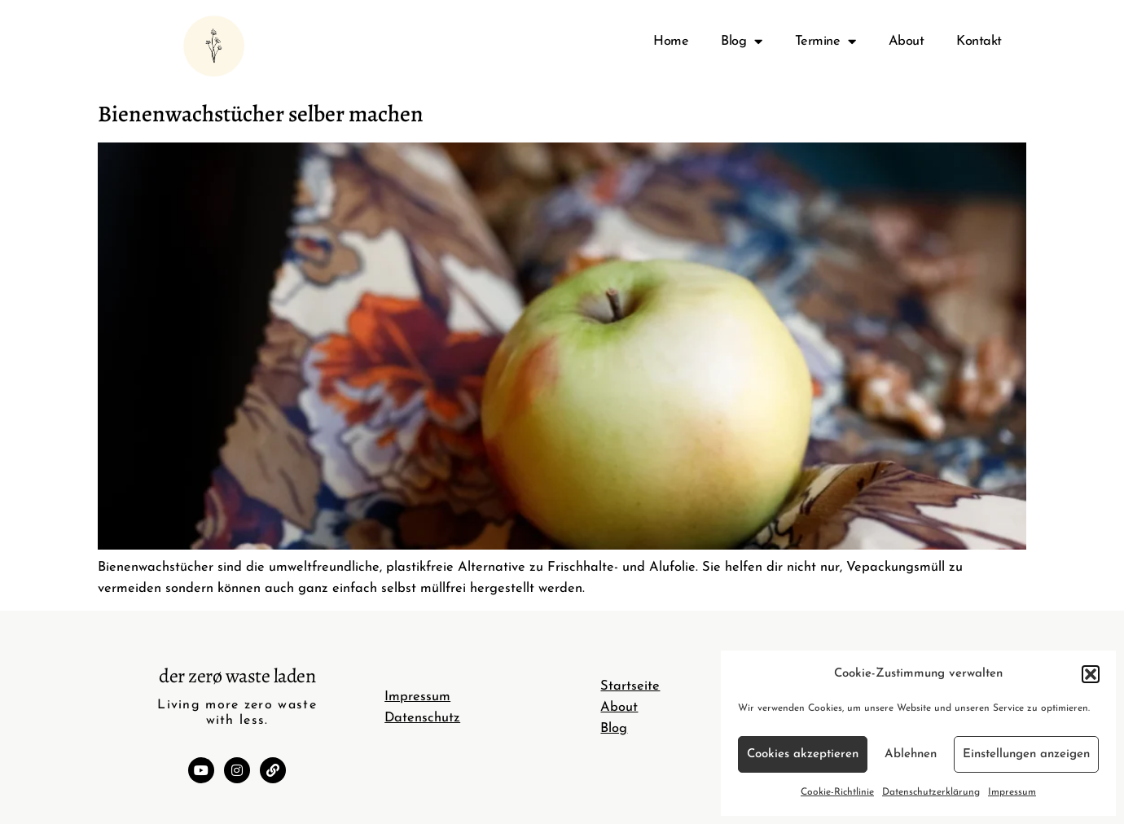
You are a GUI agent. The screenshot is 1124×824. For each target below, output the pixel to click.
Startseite (630, 686)
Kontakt (979, 41)
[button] (1090, 674)
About (906, 41)
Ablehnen (911, 754)
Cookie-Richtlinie (837, 792)
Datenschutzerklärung (931, 792)
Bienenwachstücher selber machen (261, 114)
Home (670, 41)
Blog (741, 42)
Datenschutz (422, 718)
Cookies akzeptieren (802, 754)
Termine (825, 42)
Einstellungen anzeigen (1026, 754)
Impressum (1012, 792)
